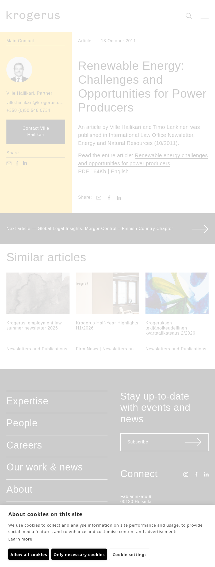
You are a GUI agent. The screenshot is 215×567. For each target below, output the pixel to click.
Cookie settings (129, 554)
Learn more (20, 539)
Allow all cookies (28, 554)
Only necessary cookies (79, 554)
